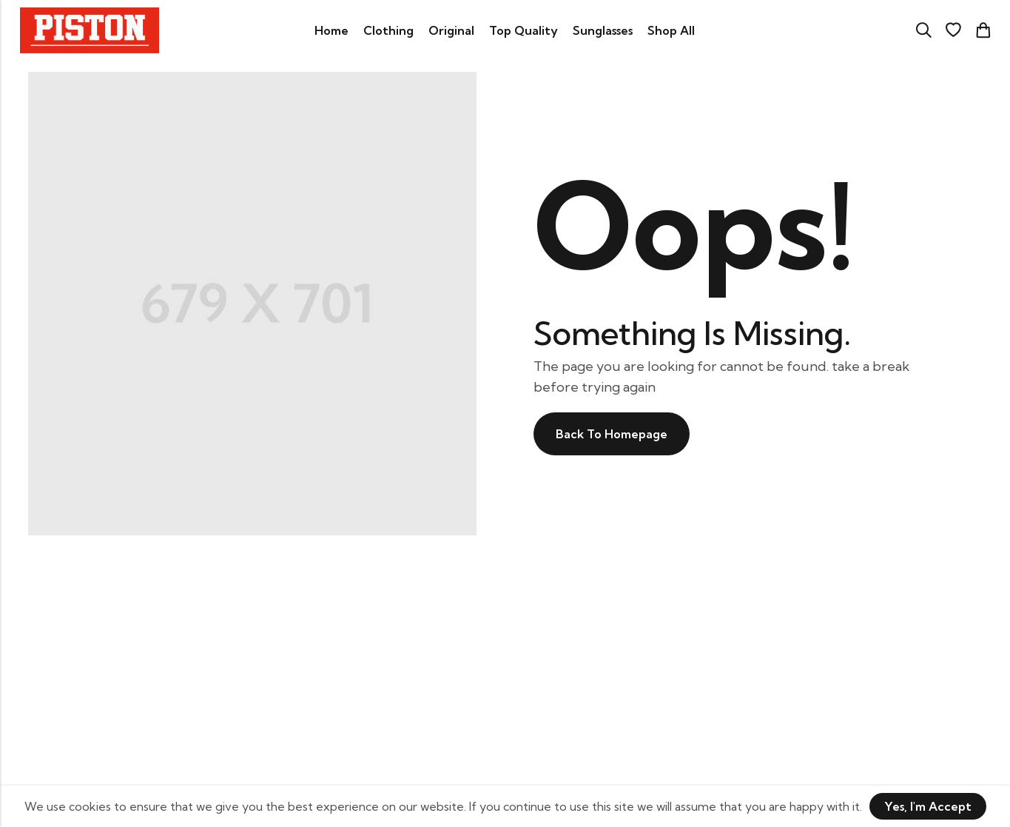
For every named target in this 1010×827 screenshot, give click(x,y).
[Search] (923, 30)
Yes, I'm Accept (928, 806)
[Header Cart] (982, 30)
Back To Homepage (611, 433)
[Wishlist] (953, 30)
